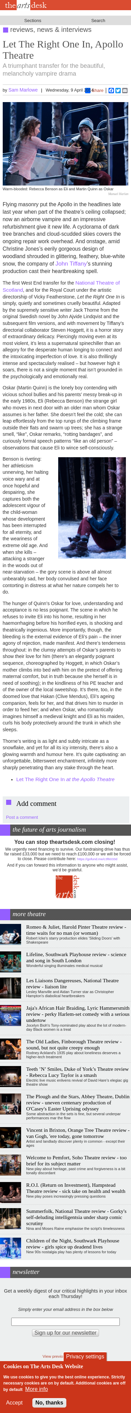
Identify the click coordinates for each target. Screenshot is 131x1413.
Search (98, 20)
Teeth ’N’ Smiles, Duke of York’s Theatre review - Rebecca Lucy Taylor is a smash (77, 1072)
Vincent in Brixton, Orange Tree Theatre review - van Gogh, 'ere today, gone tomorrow (78, 1133)
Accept (14, 1403)
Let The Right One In (65, 779)
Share (94, 90)
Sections (32, 20)
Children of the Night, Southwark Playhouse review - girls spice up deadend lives (72, 1244)
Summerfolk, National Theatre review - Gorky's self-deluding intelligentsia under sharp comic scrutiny (76, 1217)
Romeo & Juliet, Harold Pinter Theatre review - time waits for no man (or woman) (76, 930)
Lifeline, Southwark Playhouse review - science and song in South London (76, 957)
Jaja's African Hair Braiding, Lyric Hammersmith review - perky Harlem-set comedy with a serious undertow (78, 1014)
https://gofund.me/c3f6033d (97, 859)
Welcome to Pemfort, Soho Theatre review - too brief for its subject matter (76, 1160)
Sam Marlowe (23, 90)
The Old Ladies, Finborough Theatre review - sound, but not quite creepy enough (74, 1044)
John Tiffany (71, 263)
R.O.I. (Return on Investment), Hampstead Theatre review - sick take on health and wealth (75, 1188)
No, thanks (49, 1403)
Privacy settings (85, 1356)
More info (36, 1389)
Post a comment (22, 817)
